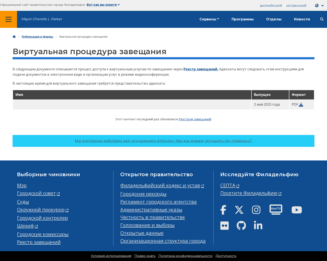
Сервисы (207, 19)
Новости (302, 19)
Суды (23, 201)
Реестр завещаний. (201, 69)
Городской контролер (42, 217)
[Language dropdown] (320, 5)
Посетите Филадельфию (248, 193)
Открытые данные (142, 233)
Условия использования (111, 256)
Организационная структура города (163, 240)
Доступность (225, 256)
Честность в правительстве (152, 217)
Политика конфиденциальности (185, 256)
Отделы (274, 19)
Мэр (22, 185)
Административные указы (151, 209)
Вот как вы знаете (103, 4)
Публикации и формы (37, 36)
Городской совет (36, 193)
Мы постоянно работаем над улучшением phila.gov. (163, 141)
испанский (296, 6)
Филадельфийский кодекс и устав (160, 185)
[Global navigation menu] (8, 19)
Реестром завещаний (195, 119)
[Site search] (322, 19)
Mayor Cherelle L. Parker (41, 19)
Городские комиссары (43, 234)
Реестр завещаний (39, 242)
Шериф (25, 225)
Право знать (144, 256)
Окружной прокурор (41, 209)
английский (271, 6)
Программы (243, 19)
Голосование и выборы (147, 225)
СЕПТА (227, 185)
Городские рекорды (143, 193)
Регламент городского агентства (158, 201)
